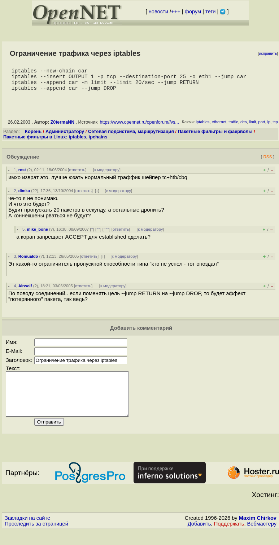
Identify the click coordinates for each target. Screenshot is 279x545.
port (261, 127)
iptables (203, 127)
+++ (175, 11)
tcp (275, 127)
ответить (77, 175)
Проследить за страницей (36, 538)
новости (158, 11)
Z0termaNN (62, 127)
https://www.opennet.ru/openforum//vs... (139, 127)
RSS (267, 162)
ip (269, 127)
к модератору (106, 175)
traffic (233, 127)
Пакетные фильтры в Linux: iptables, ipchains (55, 142)
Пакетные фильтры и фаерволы (215, 137)
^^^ (106, 235)
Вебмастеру (261, 538)
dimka (24, 196)
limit (252, 127)
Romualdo (28, 262)
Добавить (199, 538)
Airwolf (25, 291)
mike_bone (37, 235)
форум (193, 11)
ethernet (219, 127)
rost (22, 175)
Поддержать (229, 538)
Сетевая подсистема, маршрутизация (131, 137)
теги (210, 11)
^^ (98, 235)
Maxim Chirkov (257, 532)
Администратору (64, 137)
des (243, 127)
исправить (268, 54)
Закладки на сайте (27, 532)
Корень (33, 137)
